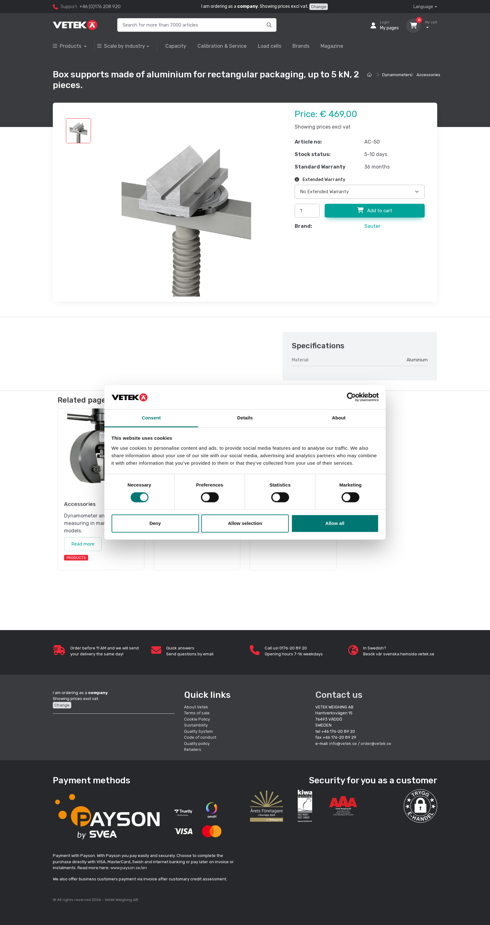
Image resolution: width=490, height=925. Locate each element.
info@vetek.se (343, 743)
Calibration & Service (222, 46)
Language (423, 6)
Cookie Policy (197, 719)
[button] (420, 806)
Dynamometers (397, 74)
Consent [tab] (151, 417)
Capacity (175, 46)
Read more (82, 544)
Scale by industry (121, 46)
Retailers (192, 749)
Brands (300, 46)
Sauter (372, 226)
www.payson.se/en (128, 867)
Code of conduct (200, 737)
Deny (155, 523)
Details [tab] (245, 417)
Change (318, 6)
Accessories (428, 74)
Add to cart (374, 210)
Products (67, 46)
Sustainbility (196, 725)
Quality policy (197, 743)
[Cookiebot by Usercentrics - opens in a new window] (351, 397)
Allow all (334, 523)
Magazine (332, 46)
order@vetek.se (376, 743)
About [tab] (339, 417)
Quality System (198, 731)
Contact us (338, 695)
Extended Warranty (320, 179)
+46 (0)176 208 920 (100, 6)
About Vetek (196, 707)
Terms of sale (197, 713)
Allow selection (245, 523)
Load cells (269, 46)
